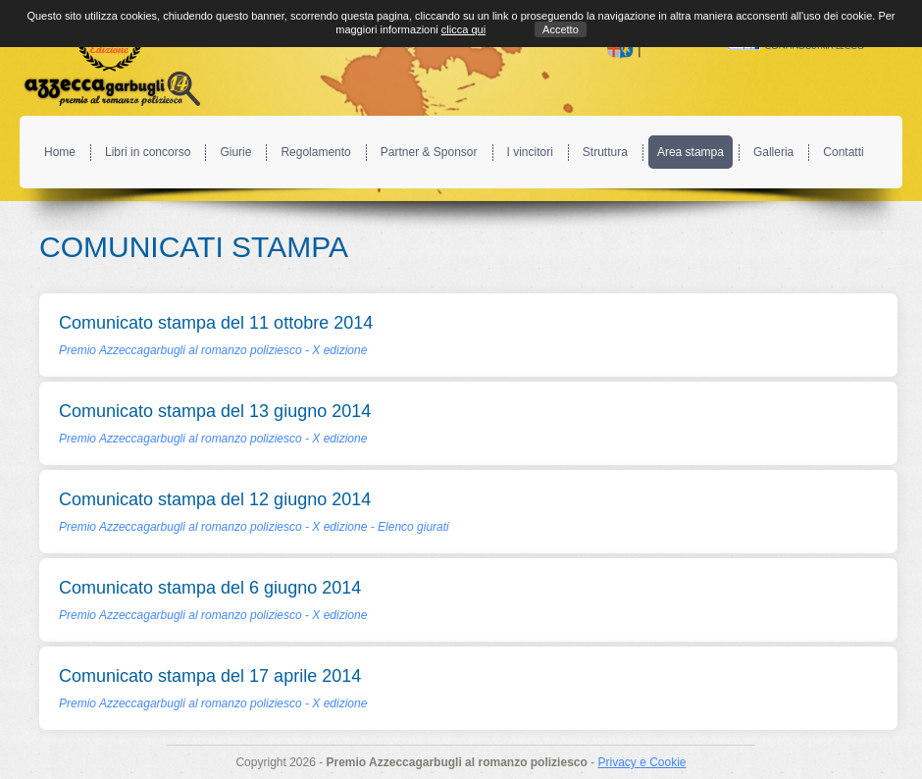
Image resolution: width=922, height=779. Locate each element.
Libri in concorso (147, 152)
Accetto (560, 29)
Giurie (235, 152)
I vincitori (530, 152)
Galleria (773, 152)
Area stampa (690, 152)
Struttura (605, 152)
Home (60, 152)
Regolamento (315, 152)
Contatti (843, 152)
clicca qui (463, 29)
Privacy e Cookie (641, 762)
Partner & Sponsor (429, 152)
